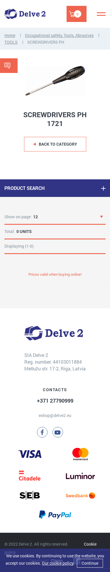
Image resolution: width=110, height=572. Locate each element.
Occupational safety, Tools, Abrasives (59, 35)
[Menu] (101, 14)
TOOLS (11, 42)
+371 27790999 (55, 400)
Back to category (58, 144)
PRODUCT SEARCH (24, 188)
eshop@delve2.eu (55, 415)
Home (9, 35)
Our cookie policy (57, 563)
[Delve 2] (24, 14)
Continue (90, 563)
